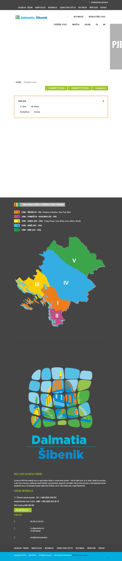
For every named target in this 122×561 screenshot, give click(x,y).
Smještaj (75, 24)
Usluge (88, 24)
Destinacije (78, 16)
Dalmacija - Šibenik (25, 7)
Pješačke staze (60, 24)
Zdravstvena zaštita (68, 7)
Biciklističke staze (97, 16)
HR (104, 24)
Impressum (93, 7)
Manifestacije (40, 7)
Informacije (52, 7)
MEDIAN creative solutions (80, 555)
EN (97, 24)
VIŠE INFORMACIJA (23, 510)
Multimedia (82, 7)
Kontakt (103, 7)
